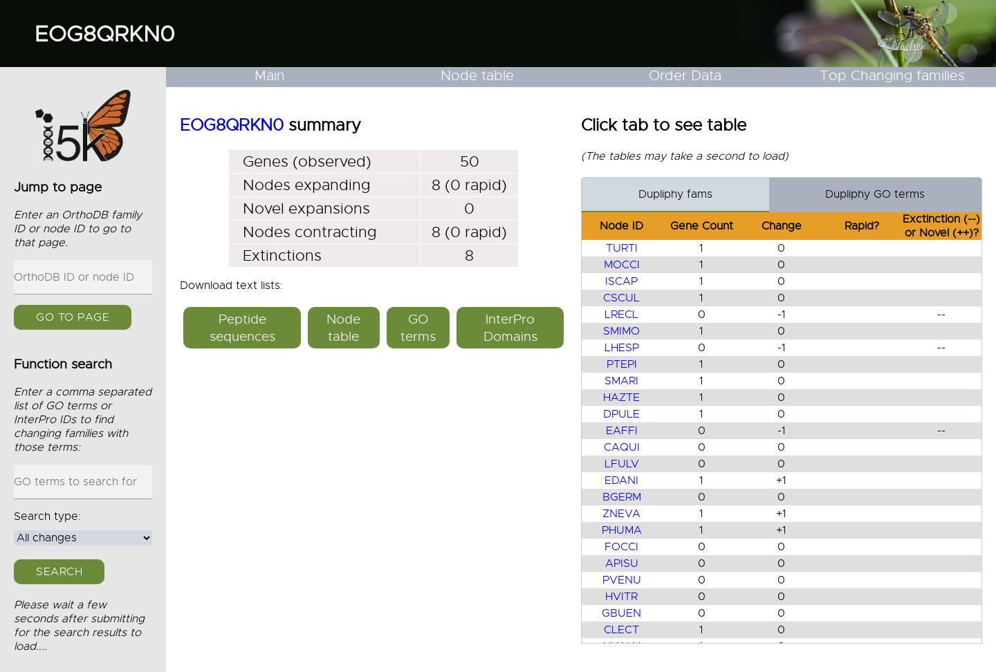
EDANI (621, 480)
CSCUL (621, 298)
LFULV (622, 464)
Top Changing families (892, 75)
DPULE (621, 414)
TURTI (622, 248)
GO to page (72, 317)
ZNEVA (621, 514)
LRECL (621, 314)
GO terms (418, 327)
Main (270, 75)
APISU (621, 563)
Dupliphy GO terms (875, 194)
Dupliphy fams (675, 194)
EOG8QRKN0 (105, 34)
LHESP (622, 348)
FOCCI (621, 547)
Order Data (685, 75)
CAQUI (622, 447)
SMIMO (621, 331)
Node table (477, 75)
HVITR (621, 597)
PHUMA (622, 530)
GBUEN (621, 613)
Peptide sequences (242, 327)
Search (59, 572)
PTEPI (622, 364)
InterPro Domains (510, 327)
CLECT (621, 630)
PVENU (621, 580)
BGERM (621, 497)
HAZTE (621, 397)
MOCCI (622, 265)
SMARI (621, 381)
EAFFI (622, 431)
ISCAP (621, 281)
